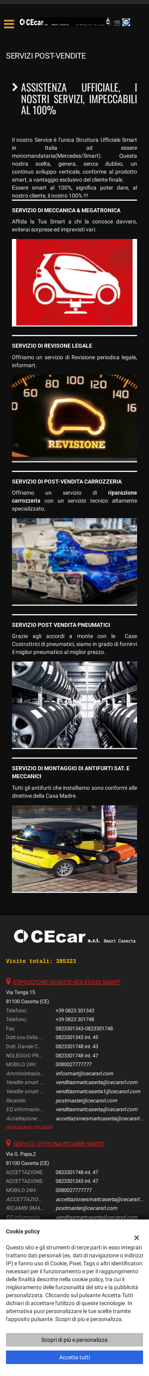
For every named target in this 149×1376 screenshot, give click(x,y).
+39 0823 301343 (75, 1011)
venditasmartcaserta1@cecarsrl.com (98, 1091)
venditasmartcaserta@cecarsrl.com (96, 1082)
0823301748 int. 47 (77, 1056)
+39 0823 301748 (75, 1019)
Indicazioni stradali (29, 1127)
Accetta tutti (74, 1357)
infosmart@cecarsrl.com (84, 1074)
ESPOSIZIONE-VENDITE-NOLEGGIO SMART (67, 982)
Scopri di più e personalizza (74, 1340)
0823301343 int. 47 (77, 1181)
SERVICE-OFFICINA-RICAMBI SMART (59, 1144)
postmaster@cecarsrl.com (86, 1101)
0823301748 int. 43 (77, 1046)
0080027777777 (74, 1064)
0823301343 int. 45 (77, 1037)
